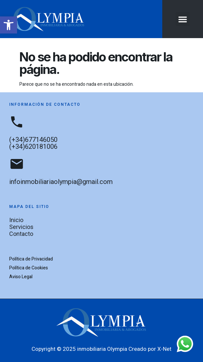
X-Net (164, 349)
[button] (8, 25)
